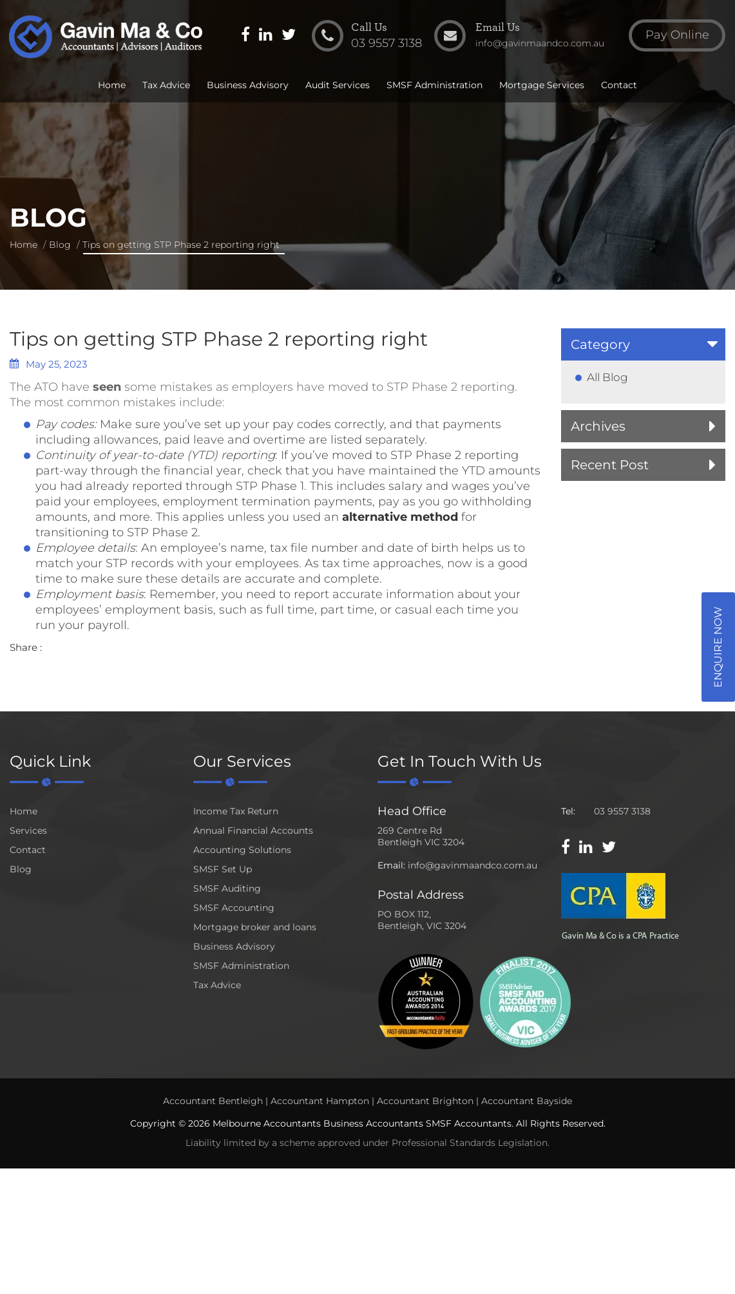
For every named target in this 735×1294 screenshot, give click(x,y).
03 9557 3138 (622, 811)
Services (28, 830)
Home (112, 85)
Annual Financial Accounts (253, 830)
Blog (60, 244)
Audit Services (337, 85)
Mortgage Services (541, 85)
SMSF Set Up (222, 869)
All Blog (607, 377)
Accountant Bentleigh (213, 1101)
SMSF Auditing (227, 888)
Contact (619, 85)
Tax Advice (166, 85)
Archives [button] (598, 426)
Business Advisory (248, 85)
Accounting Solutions (242, 850)
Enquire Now (718, 647)
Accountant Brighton (425, 1101)
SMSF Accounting (233, 908)
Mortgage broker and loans (254, 927)
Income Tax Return (235, 811)
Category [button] (600, 344)
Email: (391, 865)
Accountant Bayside (526, 1101)
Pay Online (677, 35)
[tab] (643, 344)
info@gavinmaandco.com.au (472, 865)
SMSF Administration (434, 85)
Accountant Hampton (320, 1101)
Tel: (568, 811)
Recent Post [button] (610, 465)
